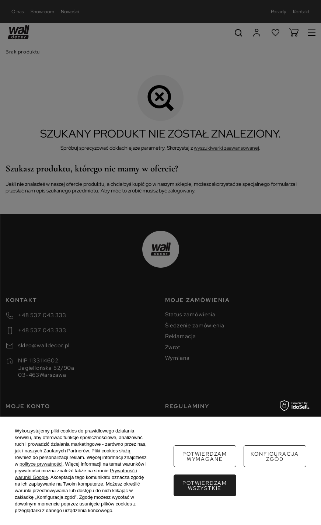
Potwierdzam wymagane (204, 456)
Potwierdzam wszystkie (204, 485)
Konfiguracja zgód (275, 456)
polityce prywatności (41, 464)
